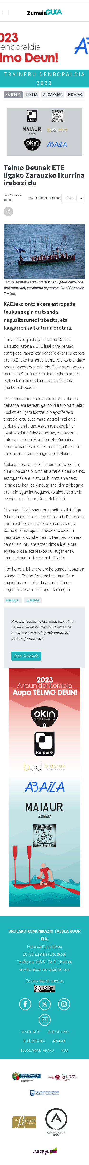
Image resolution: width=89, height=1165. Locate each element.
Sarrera (13, 94)
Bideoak (75, 94)
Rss (64, 1050)
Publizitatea (34, 1041)
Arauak (59, 1041)
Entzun (70, 198)
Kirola (12, 600)
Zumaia (32, 600)
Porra (31, 94)
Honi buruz (29, 1032)
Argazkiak (52, 94)
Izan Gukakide (26, 656)
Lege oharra (58, 1032)
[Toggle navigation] (6, 12)
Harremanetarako (37, 1050)
